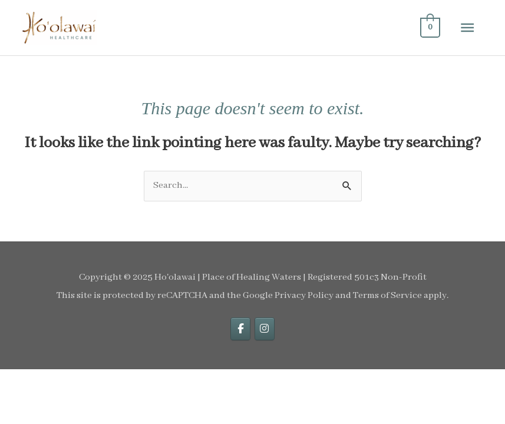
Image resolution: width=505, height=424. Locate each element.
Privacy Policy (304, 296)
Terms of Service (387, 296)
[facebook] (240, 328)
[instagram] (265, 328)
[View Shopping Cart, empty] (429, 28)
